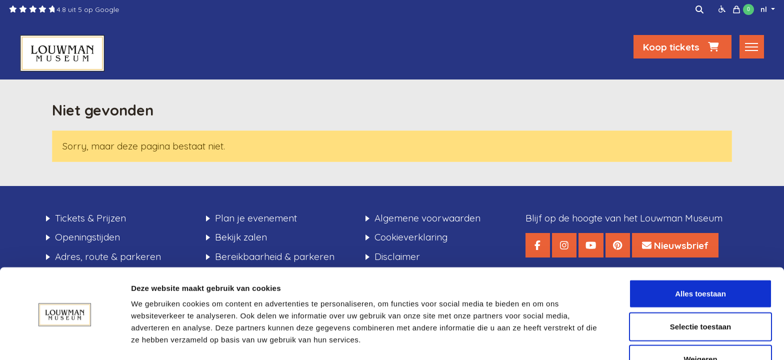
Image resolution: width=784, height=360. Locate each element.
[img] (700, 9)
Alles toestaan (700, 262)
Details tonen (540, 340)
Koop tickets (682, 49)
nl (764, 9)
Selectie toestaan (701, 294)
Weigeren (700, 327)
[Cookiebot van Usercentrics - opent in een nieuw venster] (64, 340)
